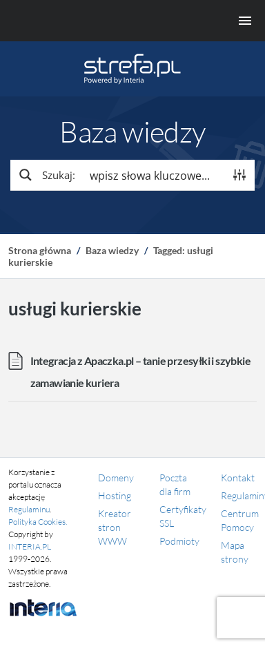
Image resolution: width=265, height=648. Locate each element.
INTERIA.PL (29, 546)
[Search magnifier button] (46, 175)
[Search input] (154, 175)
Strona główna (39, 250)
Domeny (116, 477)
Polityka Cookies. (37, 521)
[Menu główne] (132, 20)
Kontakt (238, 477)
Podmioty (179, 541)
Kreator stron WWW (114, 527)
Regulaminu (29, 509)
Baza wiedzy (112, 250)
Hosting (114, 495)
